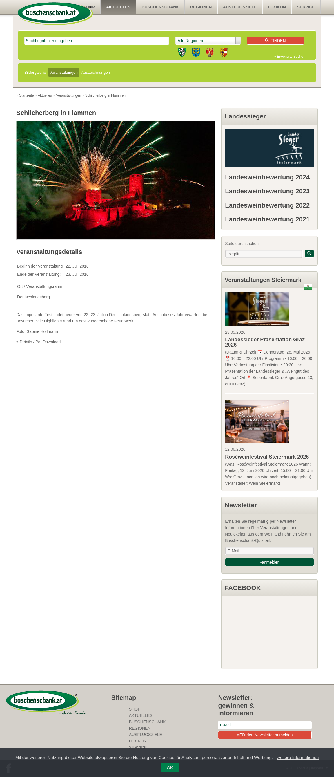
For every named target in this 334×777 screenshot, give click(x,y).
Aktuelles (118, 7)
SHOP (89, 7)
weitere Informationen (298, 757)
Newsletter (241, 505)
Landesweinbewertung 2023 (267, 191)
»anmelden (269, 562)
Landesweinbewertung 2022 (267, 205)
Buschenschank (160, 7)
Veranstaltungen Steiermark (263, 280)
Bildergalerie (35, 72)
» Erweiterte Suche (288, 57)
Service (306, 7)
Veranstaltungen (64, 72)
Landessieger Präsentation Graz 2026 (265, 342)
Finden (275, 40)
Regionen (201, 7)
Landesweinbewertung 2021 (267, 219)
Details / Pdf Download (40, 342)
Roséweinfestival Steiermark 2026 (267, 457)
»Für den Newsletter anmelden (265, 735)
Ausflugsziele (240, 7)
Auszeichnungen (95, 72)
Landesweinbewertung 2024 (267, 177)
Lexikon (277, 7)
